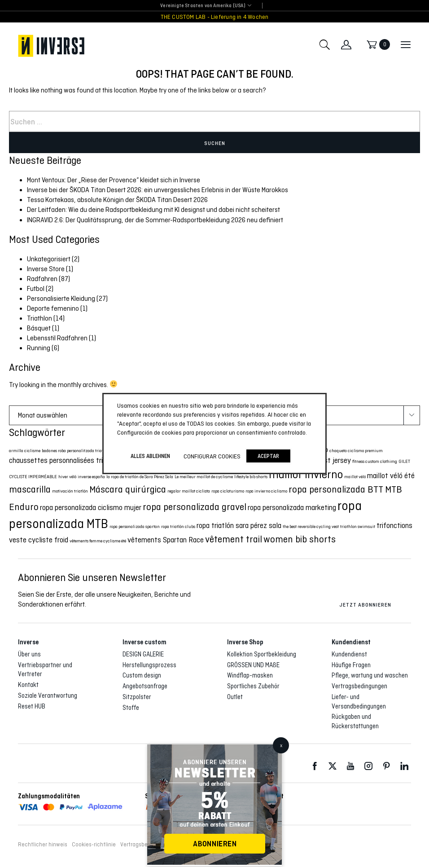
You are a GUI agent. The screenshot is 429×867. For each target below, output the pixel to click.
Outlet (235, 696)
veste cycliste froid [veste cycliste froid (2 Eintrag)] (38, 540)
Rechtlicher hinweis (42, 844)
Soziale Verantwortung (47, 695)
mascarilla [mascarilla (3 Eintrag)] (30, 489)
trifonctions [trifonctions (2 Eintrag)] (394, 525)
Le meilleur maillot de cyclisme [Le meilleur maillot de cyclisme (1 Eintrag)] (204, 476)
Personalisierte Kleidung (61, 298)
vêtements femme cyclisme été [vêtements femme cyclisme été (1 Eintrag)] (98, 540)
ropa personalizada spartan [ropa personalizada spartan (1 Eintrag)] (134, 526)
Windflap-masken (250, 675)
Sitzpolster (137, 696)
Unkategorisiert (48, 259)
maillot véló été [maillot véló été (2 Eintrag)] (391, 475)
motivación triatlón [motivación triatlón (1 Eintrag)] (70, 491)
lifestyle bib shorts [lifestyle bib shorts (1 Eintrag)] (250, 476)
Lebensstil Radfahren (57, 338)
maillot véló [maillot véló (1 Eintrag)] (355, 476)
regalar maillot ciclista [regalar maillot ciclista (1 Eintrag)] (188, 491)
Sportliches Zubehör (253, 686)
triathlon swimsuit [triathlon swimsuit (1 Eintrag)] (357, 526)
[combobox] (202, 6)
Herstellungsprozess (149, 665)
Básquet (39, 328)
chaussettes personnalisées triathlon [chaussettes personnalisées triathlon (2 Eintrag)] (65, 460)
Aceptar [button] (268, 456)
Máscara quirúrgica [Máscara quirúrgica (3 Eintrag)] (127, 489)
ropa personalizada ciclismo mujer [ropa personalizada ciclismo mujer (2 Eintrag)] (90, 507)
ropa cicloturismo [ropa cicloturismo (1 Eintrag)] (227, 491)
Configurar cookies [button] (212, 456)
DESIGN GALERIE (143, 654)
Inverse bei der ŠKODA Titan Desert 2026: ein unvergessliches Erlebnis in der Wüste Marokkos (157, 190)
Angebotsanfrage (145, 686)
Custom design (142, 675)
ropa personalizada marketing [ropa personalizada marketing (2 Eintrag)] (292, 507)
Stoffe (131, 707)
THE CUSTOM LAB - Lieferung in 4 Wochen (215, 16)
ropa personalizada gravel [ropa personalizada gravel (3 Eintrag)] (194, 506)
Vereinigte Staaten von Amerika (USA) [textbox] (202, 6)
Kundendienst (349, 654)
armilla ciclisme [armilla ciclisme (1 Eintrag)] (24, 450)
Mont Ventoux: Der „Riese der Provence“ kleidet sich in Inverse (113, 180)
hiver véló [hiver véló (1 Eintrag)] (67, 476)
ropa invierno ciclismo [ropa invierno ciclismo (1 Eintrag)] (266, 491)
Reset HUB (31, 706)
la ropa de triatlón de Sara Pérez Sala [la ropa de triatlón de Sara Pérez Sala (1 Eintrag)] (139, 476)
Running (38, 348)
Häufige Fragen (351, 665)
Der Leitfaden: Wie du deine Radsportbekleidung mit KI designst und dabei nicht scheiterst (153, 209)
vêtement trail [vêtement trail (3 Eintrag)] (233, 539)
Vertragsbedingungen (359, 686)
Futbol (35, 288)
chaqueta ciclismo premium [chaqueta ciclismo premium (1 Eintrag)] (356, 450)
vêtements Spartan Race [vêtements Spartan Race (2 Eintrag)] (165, 540)
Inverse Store (46, 269)
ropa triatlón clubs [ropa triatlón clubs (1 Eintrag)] (178, 526)
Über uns (29, 654)
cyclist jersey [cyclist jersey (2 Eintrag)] (330, 460)
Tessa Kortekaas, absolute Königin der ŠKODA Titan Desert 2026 (117, 199)
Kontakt (28, 684)
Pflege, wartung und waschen (370, 675)
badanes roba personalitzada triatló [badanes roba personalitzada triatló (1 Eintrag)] (74, 450)
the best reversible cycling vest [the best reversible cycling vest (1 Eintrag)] (311, 526)
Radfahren (42, 278)
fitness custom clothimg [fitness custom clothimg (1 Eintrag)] (374, 461)
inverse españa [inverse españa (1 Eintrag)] (91, 476)
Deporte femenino (53, 308)
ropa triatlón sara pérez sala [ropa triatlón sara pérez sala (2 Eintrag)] (239, 525)
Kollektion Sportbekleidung (261, 654)
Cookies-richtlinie (94, 844)
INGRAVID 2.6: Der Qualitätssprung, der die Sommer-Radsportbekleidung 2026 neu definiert (155, 220)
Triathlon (39, 318)
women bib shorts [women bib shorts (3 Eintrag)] (299, 539)
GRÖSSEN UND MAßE (253, 665)
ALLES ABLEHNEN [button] (150, 456)
